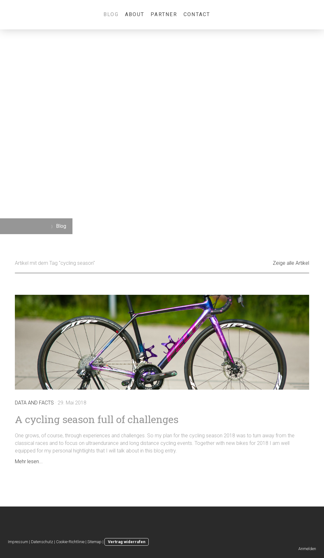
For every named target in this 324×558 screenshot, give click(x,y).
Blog (111, 14)
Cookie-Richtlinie (70, 541)
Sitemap (94, 541)
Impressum (18, 541)
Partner (164, 14)
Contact (197, 14)
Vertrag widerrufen (126, 541)
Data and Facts (34, 403)
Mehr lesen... (29, 461)
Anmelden (307, 548)
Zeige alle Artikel (291, 263)
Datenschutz (42, 541)
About (134, 14)
